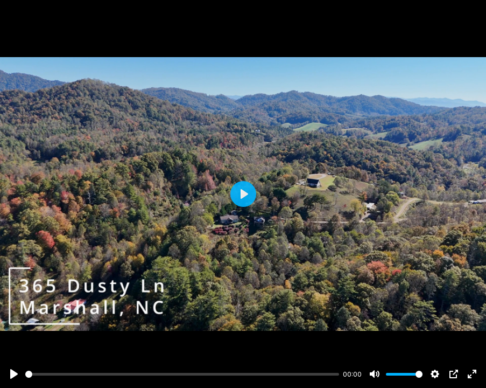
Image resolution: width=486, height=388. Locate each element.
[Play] (14, 374)
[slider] (182, 374)
